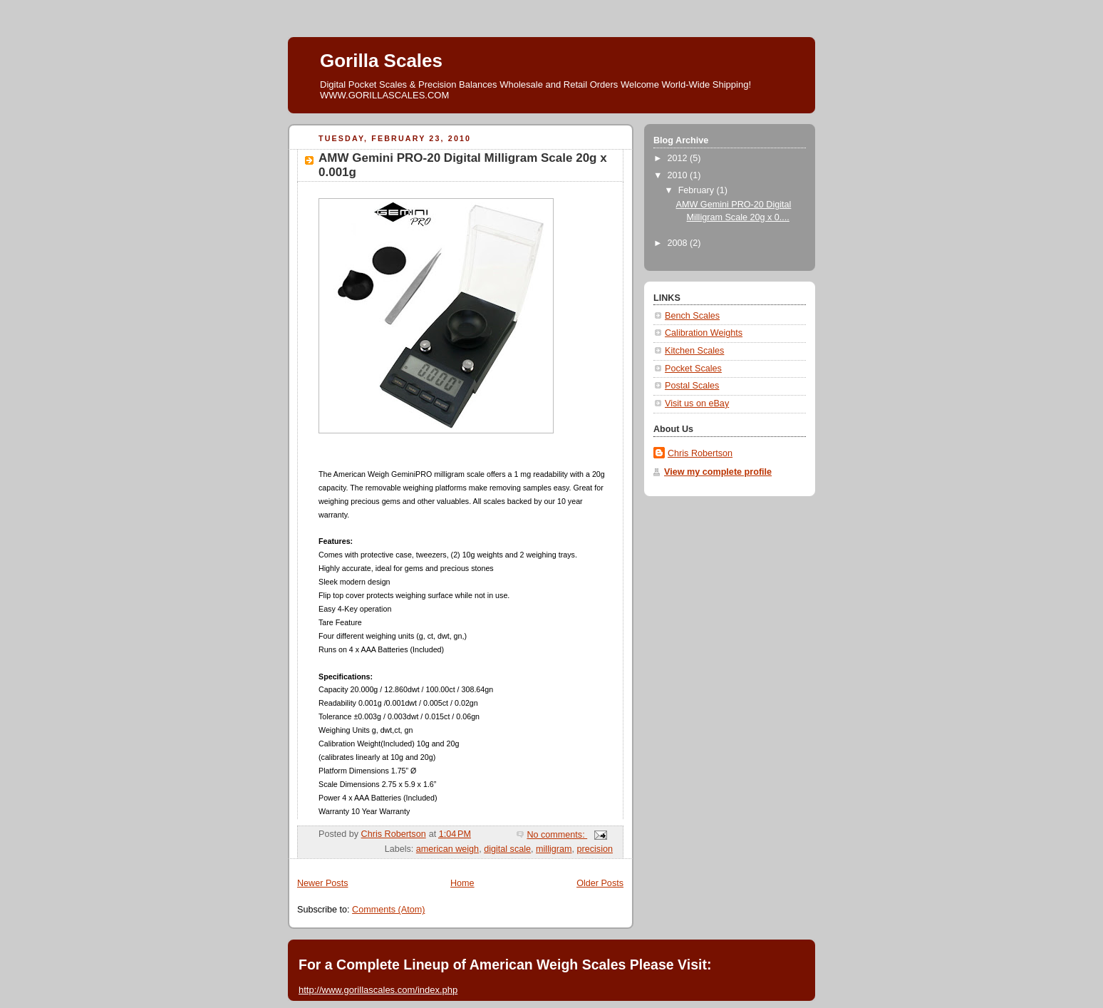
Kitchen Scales (694, 351)
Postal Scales (692, 386)
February (697, 190)
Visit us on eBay (697, 403)
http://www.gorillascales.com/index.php (378, 989)
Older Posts (599, 883)
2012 (679, 158)
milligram (553, 849)
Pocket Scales (693, 369)
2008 (679, 243)
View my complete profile (718, 472)
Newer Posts (322, 883)
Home (462, 883)
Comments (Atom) (388, 910)
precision (595, 849)
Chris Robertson (700, 453)
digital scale (507, 849)
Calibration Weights (703, 333)
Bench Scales (692, 316)
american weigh (447, 849)
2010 (679, 175)
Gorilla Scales (381, 60)
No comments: (557, 835)
